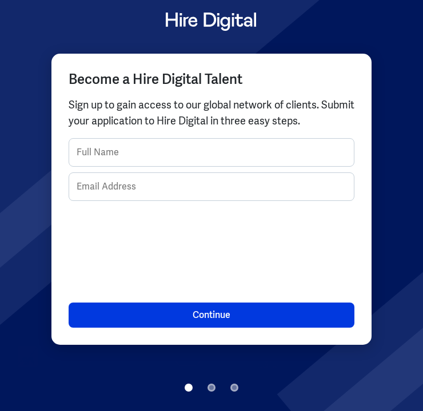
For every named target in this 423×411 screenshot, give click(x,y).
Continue (211, 315)
